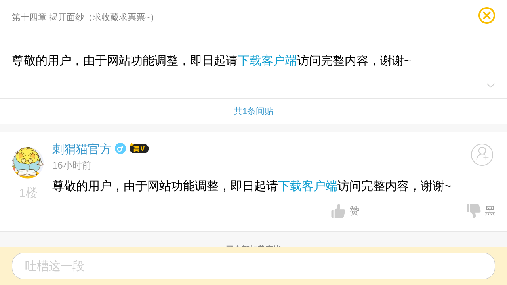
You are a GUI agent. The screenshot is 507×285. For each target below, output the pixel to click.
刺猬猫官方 (82, 149)
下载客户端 (267, 60)
